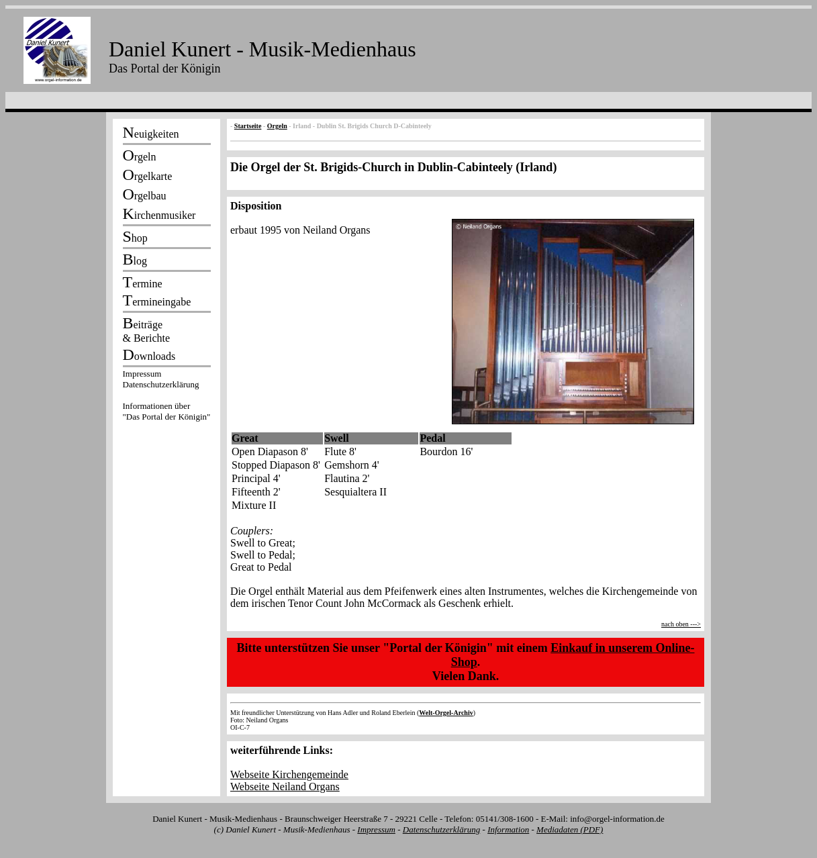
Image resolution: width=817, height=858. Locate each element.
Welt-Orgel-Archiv (446, 712)
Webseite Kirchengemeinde (289, 774)
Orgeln (277, 126)
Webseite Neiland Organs (285, 786)
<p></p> (166, 397)
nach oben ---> (681, 624)
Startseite (248, 126)
